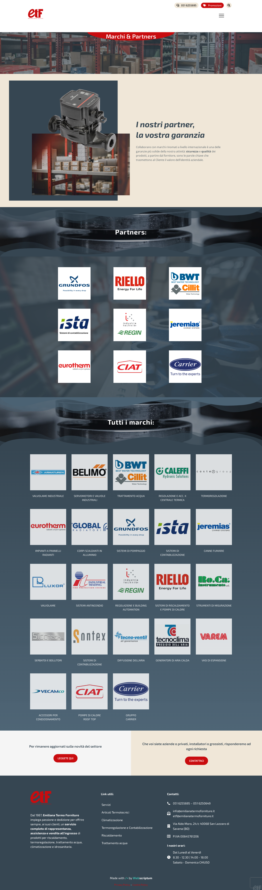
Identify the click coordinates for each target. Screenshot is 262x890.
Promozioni (212, 5)
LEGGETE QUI (65, 756)
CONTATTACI (196, 759)
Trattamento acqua (114, 841)
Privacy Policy (122, 883)
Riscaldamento (112, 834)
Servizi (106, 803)
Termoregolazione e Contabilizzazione (127, 826)
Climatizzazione (112, 818)
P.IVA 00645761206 (186, 835)
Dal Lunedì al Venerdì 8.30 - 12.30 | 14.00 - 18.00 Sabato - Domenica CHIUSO (191, 856)
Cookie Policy (140, 883)
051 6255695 (186, 5)
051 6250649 (202, 802)
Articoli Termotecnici (115, 811)
